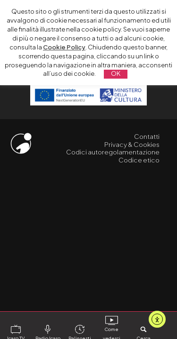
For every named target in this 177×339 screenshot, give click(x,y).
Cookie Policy (64, 47)
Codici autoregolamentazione (113, 152)
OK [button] (115, 73)
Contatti (147, 136)
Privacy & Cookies (132, 144)
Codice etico (139, 160)
